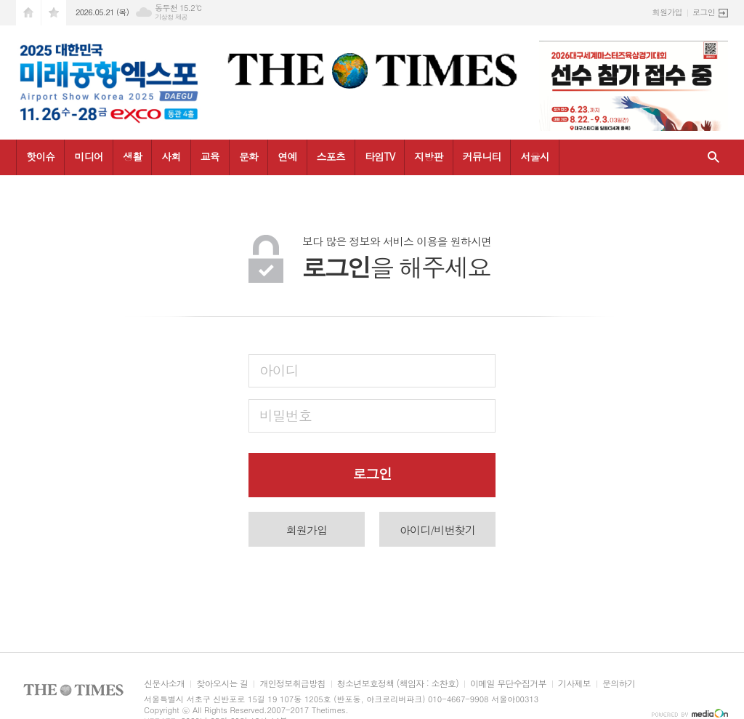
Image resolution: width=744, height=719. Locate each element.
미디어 (88, 156)
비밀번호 (285, 415)
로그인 (703, 12)
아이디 (279, 370)
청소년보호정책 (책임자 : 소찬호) (397, 683)
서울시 (534, 156)
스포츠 (331, 156)
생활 (132, 156)
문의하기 (618, 683)
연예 (287, 156)
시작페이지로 (28, 12)
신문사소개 (164, 683)
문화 (248, 156)
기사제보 (574, 683)
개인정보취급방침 (292, 683)
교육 (210, 156)
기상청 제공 (171, 17)
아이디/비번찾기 (437, 529)
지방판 (428, 156)
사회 (170, 156)
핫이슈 (40, 156)
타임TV (380, 156)
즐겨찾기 (53, 12)
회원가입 (667, 12)
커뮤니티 (482, 156)
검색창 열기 (713, 157)
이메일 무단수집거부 (508, 683)
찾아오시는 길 (222, 683)
